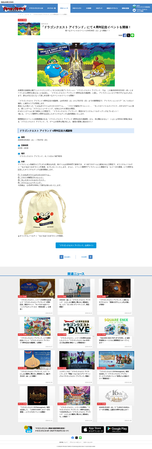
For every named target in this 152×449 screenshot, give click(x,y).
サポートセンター (88, 442)
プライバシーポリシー (75, 442)
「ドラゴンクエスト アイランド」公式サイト (76, 245)
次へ (84, 257)
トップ (19, 14)
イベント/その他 (22, 20)
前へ (68, 257)
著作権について (63, 442)
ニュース (27, 14)
